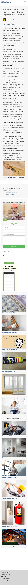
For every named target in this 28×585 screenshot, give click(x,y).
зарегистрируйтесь (8, 194)
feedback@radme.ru (5, 578)
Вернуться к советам (22, 4)
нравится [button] (6, 179)
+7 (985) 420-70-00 (5, 574)
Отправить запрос (14, 246)
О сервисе (3, 582)
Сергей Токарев (14, 221)
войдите (12, 192)
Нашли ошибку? (4, 580)
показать (16, 224)
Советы (14, 177)
